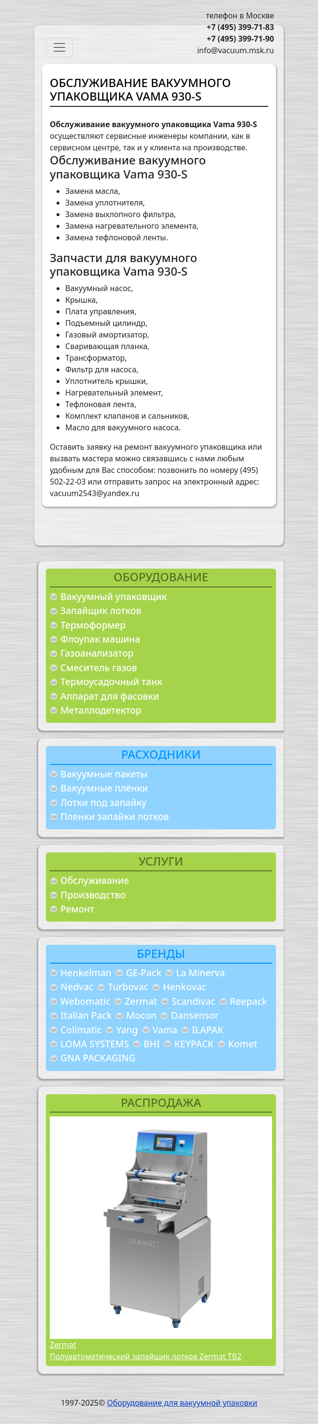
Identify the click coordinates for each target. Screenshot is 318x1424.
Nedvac (76, 987)
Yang (127, 1030)
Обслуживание (94, 880)
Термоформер (93, 625)
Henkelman (86, 973)
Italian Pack (86, 1015)
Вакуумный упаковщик (113, 596)
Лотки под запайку (103, 802)
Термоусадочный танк (111, 681)
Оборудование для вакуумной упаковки (182, 1402)
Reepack (248, 1001)
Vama (165, 1030)
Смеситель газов (98, 667)
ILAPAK (207, 1030)
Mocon (141, 1015)
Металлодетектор (101, 710)
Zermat (141, 1001)
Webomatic (85, 1001)
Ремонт (77, 909)
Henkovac (184, 987)
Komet (242, 1044)
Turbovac (128, 987)
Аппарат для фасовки (109, 696)
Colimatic (80, 1030)
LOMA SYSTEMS (94, 1044)
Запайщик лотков (100, 610)
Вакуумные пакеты (103, 774)
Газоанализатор (96, 653)
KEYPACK (194, 1044)
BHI (152, 1044)
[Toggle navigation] (59, 47)
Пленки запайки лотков (114, 816)
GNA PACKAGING (97, 1058)
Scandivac (194, 1001)
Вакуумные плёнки (104, 788)
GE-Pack (144, 973)
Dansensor (195, 1015)
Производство (93, 895)
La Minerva (200, 973)
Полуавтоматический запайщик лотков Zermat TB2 (146, 1356)
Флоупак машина (100, 639)
